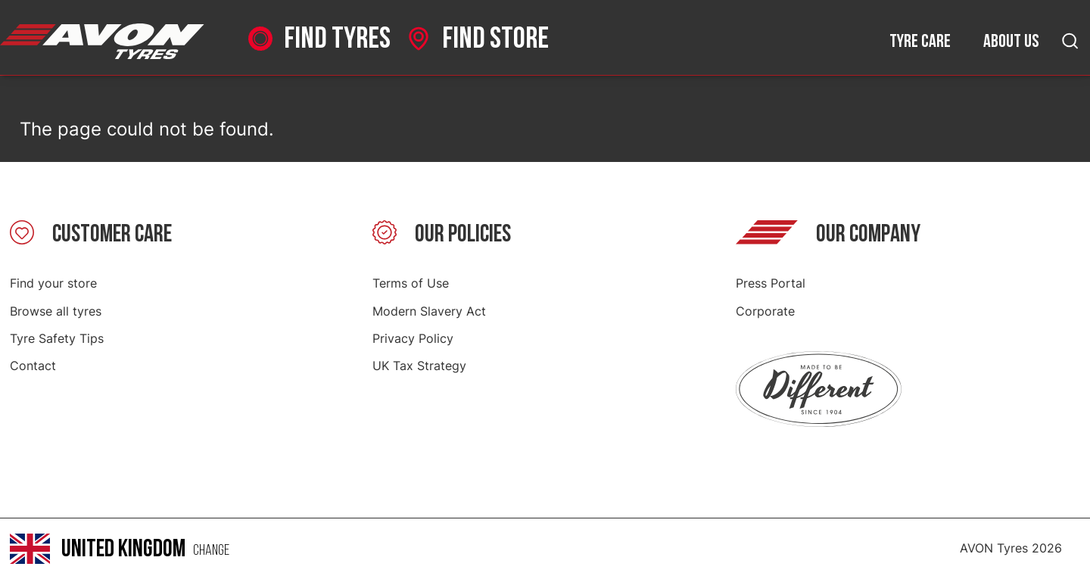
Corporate (765, 311)
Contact (33, 365)
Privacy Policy (412, 338)
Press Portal (770, 283)
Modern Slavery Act (429, 311)
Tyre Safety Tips (57, 338)
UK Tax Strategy (419, 365)
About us (1011, 41)
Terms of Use (410, 283)
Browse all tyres (55, 311)
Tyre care (920, 41)
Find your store (53, 283)
